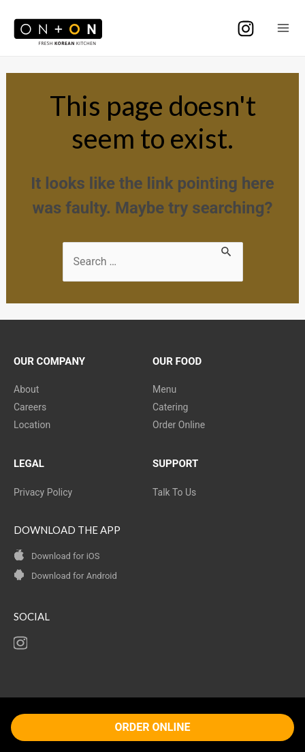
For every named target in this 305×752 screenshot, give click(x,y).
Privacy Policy (43, 492)
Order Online (178, 424)
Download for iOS (65, 556)
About (26, 389)
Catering (170, 407)
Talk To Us (174, 492)
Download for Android (74, 576)
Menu (164, 389)
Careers (30, 407)
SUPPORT (175, 463)
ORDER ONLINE (153, 727)
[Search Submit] (226, 250)
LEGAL (29, 463)
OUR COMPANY (49, 361)
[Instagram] (246, 28)
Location (32, 424)
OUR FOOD (177, 361)
